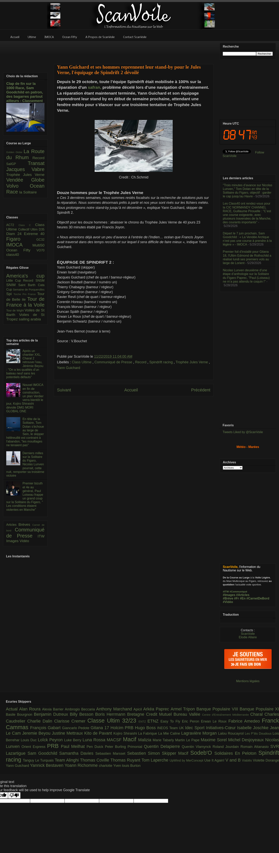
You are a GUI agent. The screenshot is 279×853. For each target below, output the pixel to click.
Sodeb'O (202, 753)
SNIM (12, 285)
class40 (12, 255)
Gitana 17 (100, 727)
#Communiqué (238, 591)
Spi (9, 294)
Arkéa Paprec (157, 709)
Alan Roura (30, 709)
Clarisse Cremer (70, 721)
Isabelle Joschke (253, 727)
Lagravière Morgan (199, 733)
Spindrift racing (161, 362)
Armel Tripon (183, 709)
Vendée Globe (25, 180)
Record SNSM (33, 280)
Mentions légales (247, 681)
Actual (12, 709)
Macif (130, 739)
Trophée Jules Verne (192, 362)
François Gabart (46, 727)
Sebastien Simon (144, 753)
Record (141, 362)
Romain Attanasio (255, 747)
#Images (229, 595)
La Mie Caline (169, 733)
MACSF (115, 739)
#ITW (226, 591)
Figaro (21, 239)
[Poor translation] (14, 795)
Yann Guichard (68, 368)
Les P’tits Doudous (259, 733)
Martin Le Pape (188, 740)
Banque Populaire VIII (218, 709)
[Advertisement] (133, 50)
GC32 (40, 239)
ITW (41, 536)
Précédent (200, 389)
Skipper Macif (176, 753)
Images (13, 541)
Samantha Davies (77, 753)
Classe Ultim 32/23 (113, 720)
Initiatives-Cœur (221, 727)
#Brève (228, 598)
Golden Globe (15, 152)
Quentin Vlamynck (197, 747)
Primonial (136, 747)
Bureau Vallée (187, 714)
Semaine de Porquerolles (28, 289)
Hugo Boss (146, 727)
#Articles (243, 595)
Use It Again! (215, 760)
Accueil (131, 389)
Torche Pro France (25, 294)
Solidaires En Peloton (236, 753)
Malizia (145, 739)
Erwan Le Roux (214, 721)
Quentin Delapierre (163, 746)
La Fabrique (148, 733)
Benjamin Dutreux (52, 714)
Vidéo (24, 541)
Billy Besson (82, 714)
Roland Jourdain (227, 747)
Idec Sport (195, 727)
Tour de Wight (15, 310)
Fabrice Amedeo (245, 721)
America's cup (25, 275)
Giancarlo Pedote (76, 728)
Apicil (138, 709)
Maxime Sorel (214, 739)
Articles (12, 524)
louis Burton (131, 766)
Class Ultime (82, 362)
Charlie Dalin (40, 721)
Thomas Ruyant (125, 760)
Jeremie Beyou (37, 733)
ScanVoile (248, 633)
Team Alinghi (67, 760)
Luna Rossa (95, 739)
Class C (27, 225)
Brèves (25, 524)
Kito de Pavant (98, 733)
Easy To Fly (171, 721)
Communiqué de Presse (113, 362)
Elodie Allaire (248, 637)
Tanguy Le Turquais (39, 760)
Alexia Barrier (53, 709)
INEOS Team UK (171, 728)
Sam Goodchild (43, 753)
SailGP (17, 164)
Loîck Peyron (51, 739)
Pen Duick (96, 747)
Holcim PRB (122, 727)
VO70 (40, 250)
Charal (257, 714)
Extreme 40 (34, 234)
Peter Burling (116, 747)
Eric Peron (191, 721)
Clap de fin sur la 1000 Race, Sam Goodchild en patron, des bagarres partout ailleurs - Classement (24, 92)
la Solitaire (28, 192)
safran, (94, 87)
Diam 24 (15, 234)
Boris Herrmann (111, 714)
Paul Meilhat (74, 746)
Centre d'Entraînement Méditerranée (226, 714)
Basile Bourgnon (20, 714)
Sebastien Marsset (111, 753)
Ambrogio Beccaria (80, 709)
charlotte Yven (110, 766)
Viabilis (247, 760)
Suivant (64, 389)
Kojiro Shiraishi (125, 733)
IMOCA (19, 244)
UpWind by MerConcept (187, 760)
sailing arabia (30, 319)
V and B (233, 760)
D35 (41, 229)
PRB (54, 746)
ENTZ (143, 721)
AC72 (12, 225)
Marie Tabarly (164, 740)
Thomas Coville (95, 760)
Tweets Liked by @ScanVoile (243, 432)
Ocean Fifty (21, 250)
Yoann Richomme (82, 765)
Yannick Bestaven (47, 765)
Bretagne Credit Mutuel (150, 714)
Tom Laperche (155, 760)
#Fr (236, 598)
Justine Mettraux (68, 733)
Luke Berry (73, 740)
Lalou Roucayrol (231, 733)
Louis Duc (29, 740)
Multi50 (38, 245)
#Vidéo (228, 602)
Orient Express (34, 747)
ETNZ (154, 721)
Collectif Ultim (28, 229)
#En (242, 598)
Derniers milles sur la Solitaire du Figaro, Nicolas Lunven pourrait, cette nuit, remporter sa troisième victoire (25, 464)
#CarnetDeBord (257, 598)
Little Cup (14, 280)
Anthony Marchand (114, 709)
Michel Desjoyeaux (246, 739)
